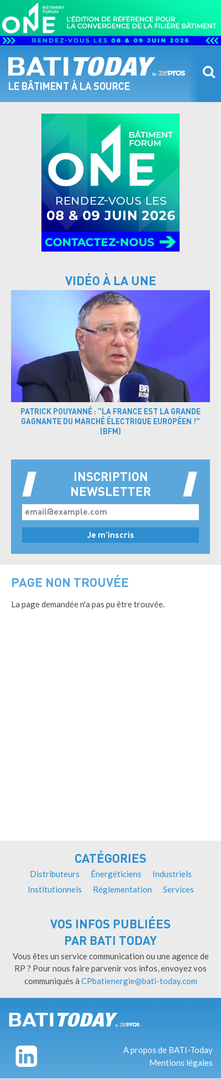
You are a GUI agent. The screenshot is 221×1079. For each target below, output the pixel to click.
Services (178, 889)
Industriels (172, 874)
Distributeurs (55, 874)
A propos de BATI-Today (168, 1050)
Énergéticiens (116, 874)
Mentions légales (181, 1062)
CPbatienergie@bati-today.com (139, 981)
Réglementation (122, 889)
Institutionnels (55, 889)
